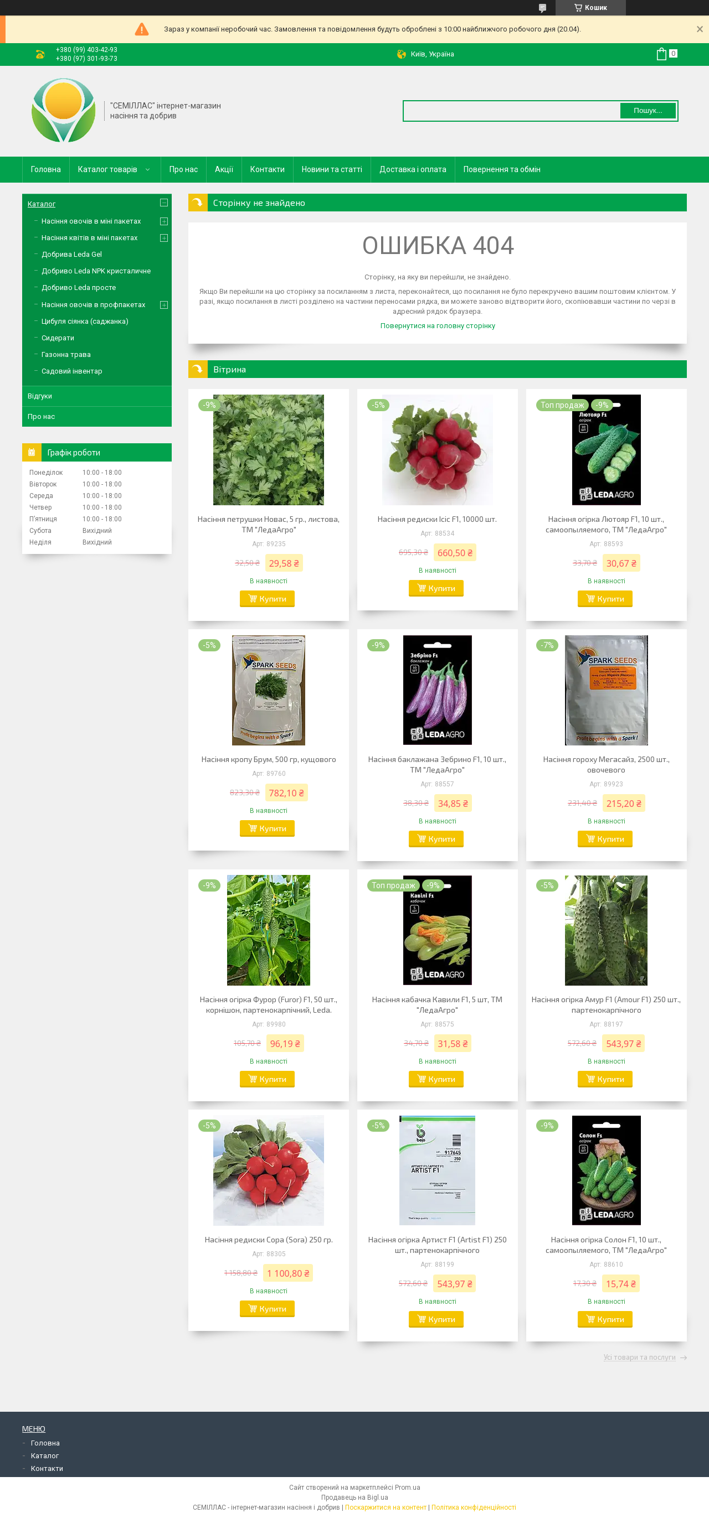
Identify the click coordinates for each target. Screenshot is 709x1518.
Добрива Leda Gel (72, 254)
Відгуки (40, 396)
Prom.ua (407, 1487)
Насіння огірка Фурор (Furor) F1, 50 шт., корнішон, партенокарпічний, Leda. (268, 1004)
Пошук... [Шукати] (648, 110)
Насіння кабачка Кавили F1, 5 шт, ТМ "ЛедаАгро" (437, 1004)
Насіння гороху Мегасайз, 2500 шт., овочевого (606, 764)
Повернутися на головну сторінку (438, 326)
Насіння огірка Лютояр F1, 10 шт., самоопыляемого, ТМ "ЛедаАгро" (606, 524)
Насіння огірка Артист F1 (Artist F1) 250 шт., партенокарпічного (437, 1245)
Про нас (183, 169)
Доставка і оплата (412, 169)
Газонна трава (66, 354)
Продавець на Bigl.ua (354, 1497)
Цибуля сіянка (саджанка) (85, 321)
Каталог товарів (107, 169)
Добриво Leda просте (79, 287)
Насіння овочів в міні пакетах (91, 221)
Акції (224, 169)
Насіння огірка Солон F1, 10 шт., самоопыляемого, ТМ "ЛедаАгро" (606, 1245)
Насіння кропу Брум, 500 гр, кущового (269, 759)
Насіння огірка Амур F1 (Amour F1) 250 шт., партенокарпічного (606, 1004)
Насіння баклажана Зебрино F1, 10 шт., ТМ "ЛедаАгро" (437, 764)
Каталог (41, 204)
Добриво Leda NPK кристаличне (96, 271)
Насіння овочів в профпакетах (93, 305)
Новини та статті (332, 169)
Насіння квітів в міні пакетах (89, 238)
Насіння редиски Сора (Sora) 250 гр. (269, 1239)
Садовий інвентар (72, 371)
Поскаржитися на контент (386, 1507)
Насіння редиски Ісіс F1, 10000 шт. (437, 519)
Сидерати (58, 338)
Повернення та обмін (502, 169)
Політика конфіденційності (473, 1507)
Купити (273, 598)
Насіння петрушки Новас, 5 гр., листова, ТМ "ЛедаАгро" (269, 524)
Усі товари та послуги (640, 1357)
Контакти (267, 169)
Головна (46, 169)
